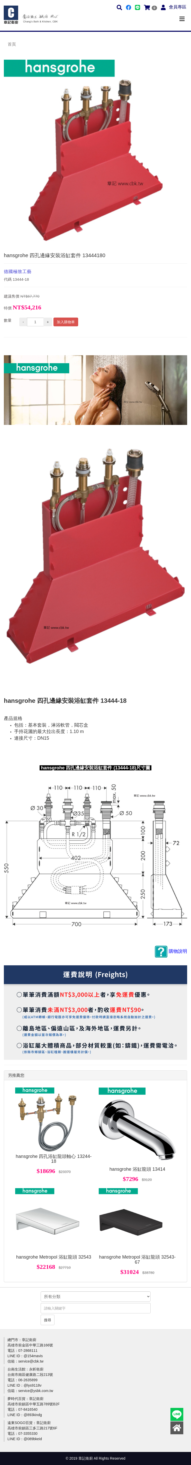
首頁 (12, 44)
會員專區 (177, 7)
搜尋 (47, 1320)
